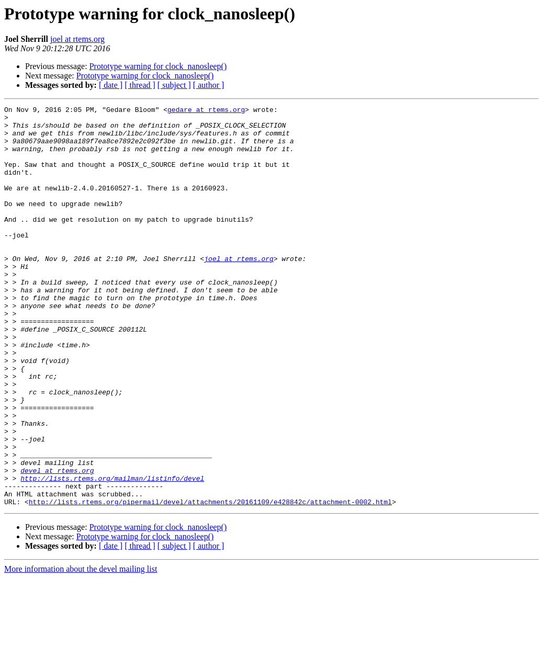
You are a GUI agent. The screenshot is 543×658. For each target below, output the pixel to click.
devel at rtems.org (57, 544)
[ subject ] (174, 85)
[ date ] (110, 85)
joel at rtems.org (77, 39)
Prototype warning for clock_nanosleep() (158, 66)
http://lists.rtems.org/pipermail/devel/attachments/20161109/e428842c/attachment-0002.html (210, 581)
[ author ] (208, 85)
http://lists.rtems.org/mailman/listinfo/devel (112, 553)
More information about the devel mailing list (80, 648)
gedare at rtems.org (206, 111)
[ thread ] (140, 85)
